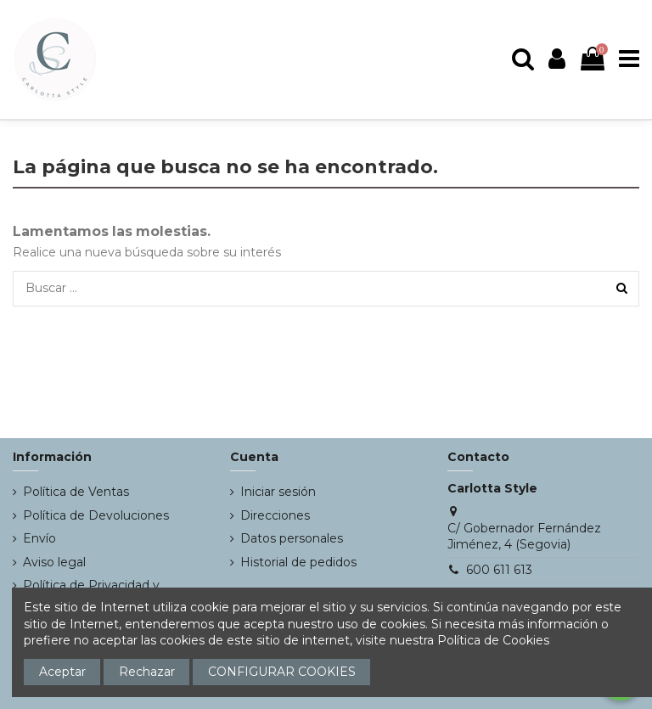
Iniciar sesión (278, 491)
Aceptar (62, 671)
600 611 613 (499, 569)
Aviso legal (54, 562)
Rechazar (147, 671)
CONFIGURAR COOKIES (282, 671)
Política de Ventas (76, 491)
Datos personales (291, 538)
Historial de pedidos (298, 562)
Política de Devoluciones (96, 515)
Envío (39, 538)
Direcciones (275, 515)
